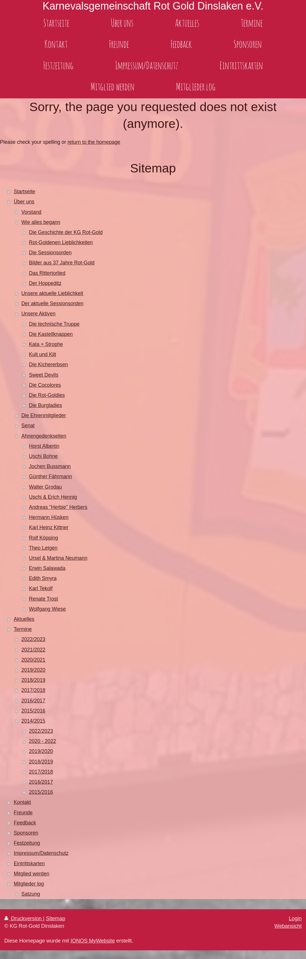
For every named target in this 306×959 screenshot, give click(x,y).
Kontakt (22, 802)
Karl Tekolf (41, 588)
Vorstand (31, 212)
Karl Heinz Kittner (48, 527)
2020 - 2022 (42, 741)
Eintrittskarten (29, 863)
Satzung (30, 894)
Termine (23, 629)
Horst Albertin (44, 446)
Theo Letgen (43, 548)
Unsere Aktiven (38, 313)
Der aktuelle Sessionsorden (52, 303)
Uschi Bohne (43, 456)
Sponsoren (26, 833)
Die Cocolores (45, 385)
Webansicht (288, 926)
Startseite (24, 191)
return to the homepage (94, 142)
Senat (28, 425)
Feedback (25, 823)
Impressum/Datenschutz (41, 853)
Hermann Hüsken (48, 517)
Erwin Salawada (47, 568)
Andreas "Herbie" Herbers (58, 507)
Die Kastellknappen (51, 334)
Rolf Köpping (43, 538)
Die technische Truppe (54, 324)
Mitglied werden (31, 874)
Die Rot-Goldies (47, 395)
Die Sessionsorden (50, 252)
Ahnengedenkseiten (43, 436)
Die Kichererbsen (48, 364)
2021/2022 (33, 650)
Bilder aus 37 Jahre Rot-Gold (61, 263)
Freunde (23, 813)
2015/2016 (33, 711)
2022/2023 (33, 639)
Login (295, 918)
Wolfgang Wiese (47, 609)
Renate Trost (43, 599)
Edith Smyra (43, 578)
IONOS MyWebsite (92, 941)
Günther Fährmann (50, 476)
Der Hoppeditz (45, 283)
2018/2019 (33, 680)
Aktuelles (24, 619)
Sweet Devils (43, 375)
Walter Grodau (45, 487)
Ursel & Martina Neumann (58, 558)
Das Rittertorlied (47, 273)
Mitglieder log (29, 884)
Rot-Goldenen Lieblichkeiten (61, 242)
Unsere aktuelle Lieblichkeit (52, 293)
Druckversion (23, 918)
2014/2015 (33, 721)
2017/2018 (33, 690)
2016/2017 (33, 701)
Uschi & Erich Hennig (53, 497)
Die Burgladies (45, 405)
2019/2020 (33, 670)
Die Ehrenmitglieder (43, 415)
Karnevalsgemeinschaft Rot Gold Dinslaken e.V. (152, 6)
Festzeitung (27, 843)
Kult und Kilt (42, 354)
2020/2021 (33, 660)
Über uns (24, 202)
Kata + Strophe (46, 344)
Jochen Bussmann (50, 466)
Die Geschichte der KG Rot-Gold (65, 232)
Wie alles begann (40, 222)
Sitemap (55, 918)
